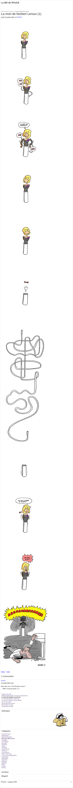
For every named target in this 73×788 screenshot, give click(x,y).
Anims (3, 746)
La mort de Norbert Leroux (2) (10, 698)
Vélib (3, 764)
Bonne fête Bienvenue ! (8, 703)
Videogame (5, 758)
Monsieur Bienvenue (8, 11)
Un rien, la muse (6, 702)
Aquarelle (4, 743)
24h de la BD (5, 749)
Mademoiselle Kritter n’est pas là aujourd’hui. (15, 695)
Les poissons (5, 752)
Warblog (4, 763)
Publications (5, 735)
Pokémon (4, 751)
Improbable (5, 757)
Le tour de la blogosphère (9, 755)
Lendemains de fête (7, 706)
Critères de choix (7, 694)
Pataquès (4, 744)
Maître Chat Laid (6, 754)
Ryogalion (4, 740)
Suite (8, 672)
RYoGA (19, 17)
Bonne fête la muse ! (8, 705)
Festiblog (4, 747)
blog (2, 11)
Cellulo (4, 766)
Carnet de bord (6, 734)
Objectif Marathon (7, 737)
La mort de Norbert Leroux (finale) (12, 700)
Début (3, 672)
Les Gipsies (5, 741)
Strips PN (4, 760)
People (4, 767)
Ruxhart (3, 680)
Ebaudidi (4, 761)
